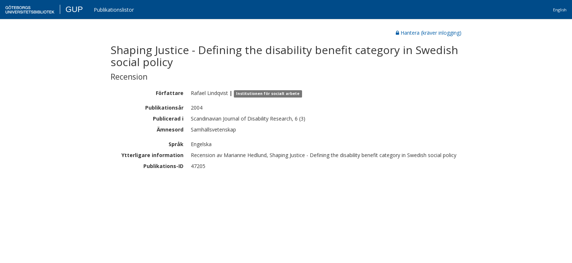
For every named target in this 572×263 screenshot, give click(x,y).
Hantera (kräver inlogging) (428, 32)
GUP (74, 9)
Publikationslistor (114, 9)
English (560, 9)
